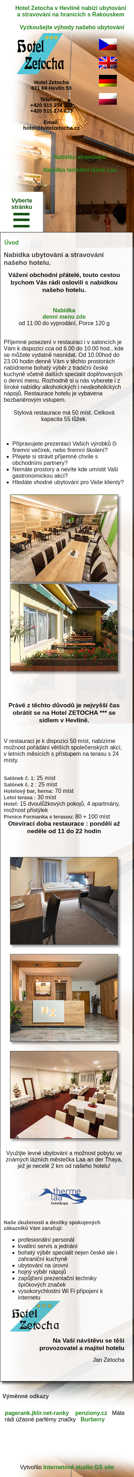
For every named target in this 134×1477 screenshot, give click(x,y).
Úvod (11, 243)
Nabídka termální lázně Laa (79, 170)
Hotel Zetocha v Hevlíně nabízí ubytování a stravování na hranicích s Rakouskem (70, 11)
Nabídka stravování (80, 157)
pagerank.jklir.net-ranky (37, 1413)
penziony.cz (91, 1413)
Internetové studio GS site (78, 1467)
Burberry (93, 1419)
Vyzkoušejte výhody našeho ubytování (72, 27)
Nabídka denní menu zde (64, 313)
